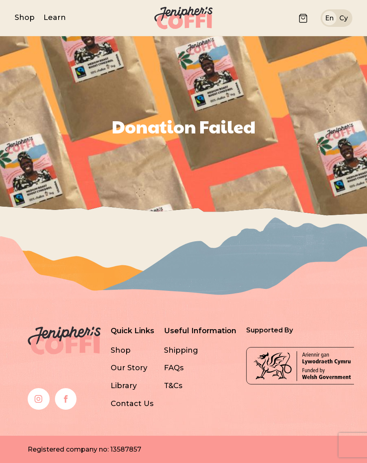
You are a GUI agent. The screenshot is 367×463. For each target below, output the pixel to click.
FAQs (174, 367)
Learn (55, 17)
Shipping (181, 350)
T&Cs (173, 385)
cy (343, 18)
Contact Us (132, 403)
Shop (25, 17)
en (329, 18)
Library (124, 385)
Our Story (129, 367)
